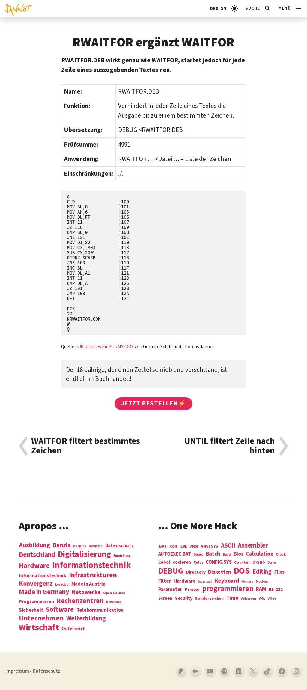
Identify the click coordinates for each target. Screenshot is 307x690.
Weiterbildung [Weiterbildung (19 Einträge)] (86, 618)
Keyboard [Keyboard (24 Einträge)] (227, 580)
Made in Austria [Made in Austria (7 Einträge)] (88, 584)
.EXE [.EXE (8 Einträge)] (183, 546)
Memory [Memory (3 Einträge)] (247, 582)
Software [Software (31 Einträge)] (60, 609)
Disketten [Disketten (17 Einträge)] (219, 572)
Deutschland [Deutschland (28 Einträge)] (37, 555)
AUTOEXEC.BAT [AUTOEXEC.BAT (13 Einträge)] (174, 554)
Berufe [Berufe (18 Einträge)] (61, 545)
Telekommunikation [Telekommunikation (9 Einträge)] (100, 610)
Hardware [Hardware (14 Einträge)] (184, 581)
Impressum (17, 671)
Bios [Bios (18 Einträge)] (238, 554)
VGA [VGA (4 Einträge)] (262, 599)
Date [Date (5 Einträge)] (271, 562)
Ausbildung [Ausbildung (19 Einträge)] (34, 545)
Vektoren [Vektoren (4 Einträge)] (248, 599)
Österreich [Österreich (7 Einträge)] (73, 629)
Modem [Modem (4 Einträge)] (262, 582)
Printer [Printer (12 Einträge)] (192, 590)
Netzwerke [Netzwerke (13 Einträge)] (86, 592)
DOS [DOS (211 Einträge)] (242, 571)
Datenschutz (46, 671)
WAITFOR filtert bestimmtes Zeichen (85, 446)
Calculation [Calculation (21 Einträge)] (259, 554)
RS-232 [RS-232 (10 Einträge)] (275, 590)
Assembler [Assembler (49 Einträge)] (253, 545)
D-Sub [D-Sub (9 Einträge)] (258, 563)
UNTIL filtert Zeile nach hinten (229, 446)
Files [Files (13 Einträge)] (279, 572)
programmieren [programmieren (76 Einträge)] (227, 589)
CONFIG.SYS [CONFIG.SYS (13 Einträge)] (218, 562)
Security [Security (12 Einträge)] (183, 598)
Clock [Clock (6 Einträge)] (281, 554)
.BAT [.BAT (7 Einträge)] (162, 546)
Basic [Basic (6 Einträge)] (198, 554)
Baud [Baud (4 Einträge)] (227, 555)
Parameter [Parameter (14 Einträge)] (170, 590)
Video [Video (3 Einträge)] (272, 599)
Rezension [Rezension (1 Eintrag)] (113, 602)
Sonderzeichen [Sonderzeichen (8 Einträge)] (209, 598)
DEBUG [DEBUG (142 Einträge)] (170, 571)
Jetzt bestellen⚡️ (153, 403)
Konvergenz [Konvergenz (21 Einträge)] (35, 584)
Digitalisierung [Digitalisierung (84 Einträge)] (84, 554)
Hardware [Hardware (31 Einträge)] (34, 565)
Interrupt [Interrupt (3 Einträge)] (205, 582)
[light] (224, 8)
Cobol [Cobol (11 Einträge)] (164, 563)
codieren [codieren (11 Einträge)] (182, 563)
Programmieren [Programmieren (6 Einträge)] (36, 602)
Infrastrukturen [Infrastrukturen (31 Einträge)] (93, 575)
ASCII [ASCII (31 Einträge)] (228, 546)
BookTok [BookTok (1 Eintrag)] (79, 546)
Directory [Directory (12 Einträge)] (196, 572)
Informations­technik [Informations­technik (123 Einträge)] (91, 565)
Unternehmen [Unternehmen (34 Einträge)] (41, 618)
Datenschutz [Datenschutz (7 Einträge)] (119, 546)
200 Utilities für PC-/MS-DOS (105, 346)
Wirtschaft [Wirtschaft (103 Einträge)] (39, 628)
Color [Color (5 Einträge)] (198, 562)
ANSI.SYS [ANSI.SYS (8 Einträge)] (209, 546)
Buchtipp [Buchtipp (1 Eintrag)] (96, 546)
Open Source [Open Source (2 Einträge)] (114, 593)
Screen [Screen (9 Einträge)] (165, 599)
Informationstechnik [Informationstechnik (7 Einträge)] (42, 576)
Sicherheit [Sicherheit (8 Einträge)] (31, 610)
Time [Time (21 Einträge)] (232, 598)
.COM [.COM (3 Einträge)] (173, 546)
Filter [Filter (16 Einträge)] (164, 581)
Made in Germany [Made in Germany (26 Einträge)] (44, 592)
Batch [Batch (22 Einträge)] (213, 554)
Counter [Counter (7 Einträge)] (242, 562)
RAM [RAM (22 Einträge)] (261, 589)
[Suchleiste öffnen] (258, 8)
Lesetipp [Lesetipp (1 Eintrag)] (62, 585)
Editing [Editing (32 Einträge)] (262, 572)
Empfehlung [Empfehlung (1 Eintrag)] (121, 556)
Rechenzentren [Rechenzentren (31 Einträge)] (80, 600)
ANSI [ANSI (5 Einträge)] (194, 546)
